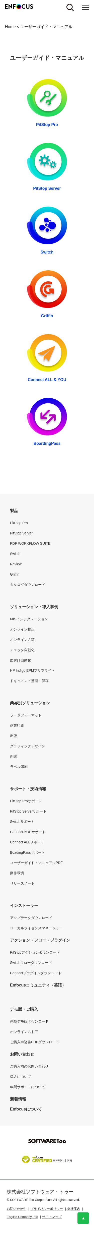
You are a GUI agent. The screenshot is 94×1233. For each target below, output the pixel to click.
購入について (20, 1077)
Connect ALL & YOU (47, 380)
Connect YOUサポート (28, 832)
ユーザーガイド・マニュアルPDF (36, 863)
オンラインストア (24, 1032)
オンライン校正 (22, 629)
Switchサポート (22, 822)
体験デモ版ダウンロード (29, 1021)
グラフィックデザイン (27, 746)
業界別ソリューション (30, 703)
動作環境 (17, 873)
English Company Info (22, 1217)
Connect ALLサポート (27, 842)
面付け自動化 (20, 660)
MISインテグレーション (29, 619)
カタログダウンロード (27, 585)
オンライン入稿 (22, 640)
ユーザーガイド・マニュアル (46, 27)
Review (16, 564)
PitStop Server (47, 188)
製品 (14, 511)
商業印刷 (17, 725)
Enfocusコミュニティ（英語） (38, 985)
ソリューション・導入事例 (34, 607)
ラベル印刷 (19, 767)
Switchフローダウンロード (31, 963)
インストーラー (24, 905)
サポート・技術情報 (28, 789)
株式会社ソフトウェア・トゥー (40, 1191)
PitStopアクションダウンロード (35, 952)
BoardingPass (47, 443)
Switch (47, 252)
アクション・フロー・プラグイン (40, 940)
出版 (13, 736)
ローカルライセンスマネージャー (36, 928)
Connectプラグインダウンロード (36, 973)
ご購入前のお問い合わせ (29, 1066)
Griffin (47, 316)
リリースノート (22, 883)
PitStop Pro (47, 124)
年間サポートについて (27, 1087)
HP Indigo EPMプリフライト (32, 670)
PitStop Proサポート (26, 801)
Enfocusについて (26, 1109)
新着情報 (18, 1099)
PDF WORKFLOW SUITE (30, 543)
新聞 (13, 756)
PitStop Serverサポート (28, 811)
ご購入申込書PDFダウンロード (34, 1042)
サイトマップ (52, 1217)
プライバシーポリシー (46, 1209)
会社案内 (73, 1209)
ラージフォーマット (26, 715)
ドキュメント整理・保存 (29, 681)
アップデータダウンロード (31, 918)
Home (10, 27)
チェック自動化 (22, 650)
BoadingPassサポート (27, 852)
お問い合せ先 (16, 1209)
